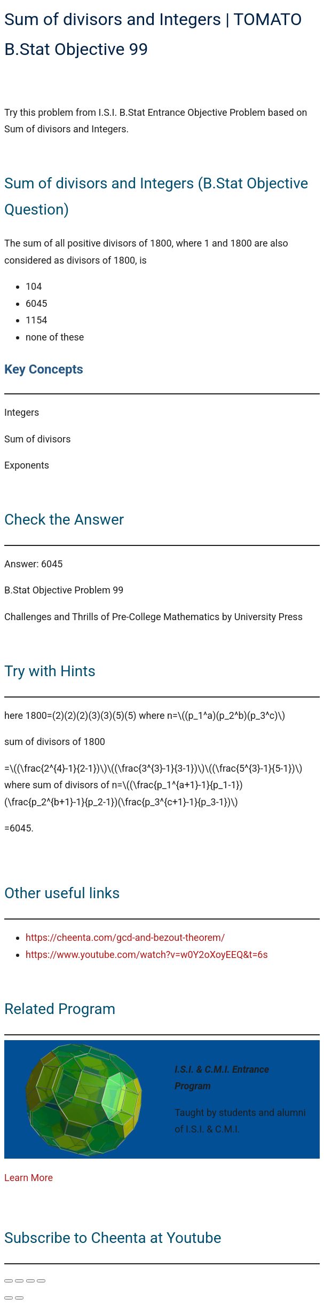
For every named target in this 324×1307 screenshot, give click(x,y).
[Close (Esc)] (41, 1280)
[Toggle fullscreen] (19, 1280)
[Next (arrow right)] (19, 1298)
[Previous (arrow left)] (8, 1298)
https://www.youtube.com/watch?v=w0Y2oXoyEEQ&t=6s (147, 954)
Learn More (28, 1177)
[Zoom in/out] (8, 1280)
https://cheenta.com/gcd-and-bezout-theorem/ (125, 937)
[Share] (30, 1280)
